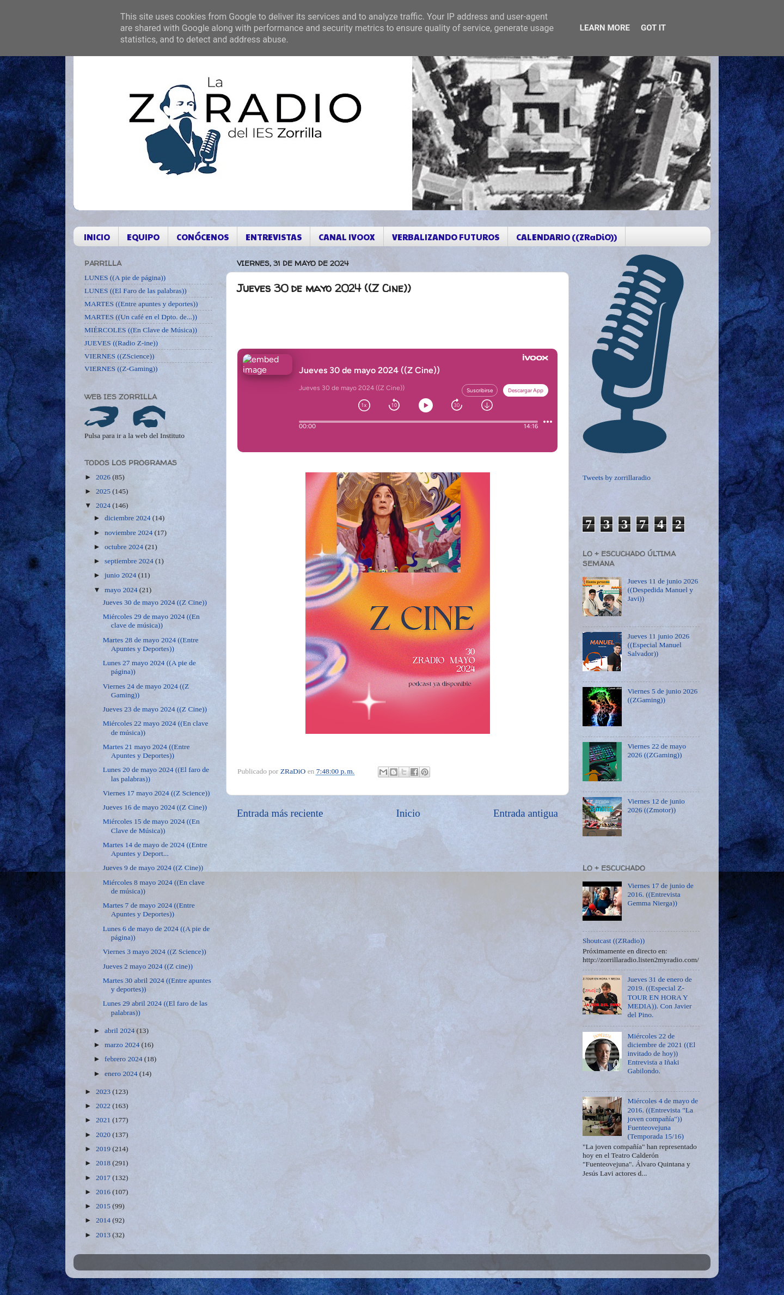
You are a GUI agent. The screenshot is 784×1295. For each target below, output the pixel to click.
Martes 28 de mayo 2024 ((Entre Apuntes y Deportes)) (151, 644)
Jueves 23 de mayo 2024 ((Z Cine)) (155, 709)
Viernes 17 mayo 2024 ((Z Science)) (156, 793)
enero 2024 (122, 1073)
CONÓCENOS (202, 236)
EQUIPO (143, 236)
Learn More (605, 28)
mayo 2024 (122, 590)
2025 (104, 491)
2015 (104, 1206)
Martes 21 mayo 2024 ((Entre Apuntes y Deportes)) (146, 751)
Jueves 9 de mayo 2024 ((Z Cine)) (153, 868)
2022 (104, 1106)
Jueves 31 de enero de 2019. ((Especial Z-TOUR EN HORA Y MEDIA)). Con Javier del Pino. (659, 997)
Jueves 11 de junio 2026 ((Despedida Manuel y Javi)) (662, 590)
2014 (104, 1220)
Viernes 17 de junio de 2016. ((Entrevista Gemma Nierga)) (660, 894)
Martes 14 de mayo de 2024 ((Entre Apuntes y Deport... (155, 849)
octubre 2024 (125, 547)
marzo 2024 (123, 1045)
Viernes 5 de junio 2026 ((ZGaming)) (662, 695)
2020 (104, 1134)
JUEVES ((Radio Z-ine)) (121, 343)
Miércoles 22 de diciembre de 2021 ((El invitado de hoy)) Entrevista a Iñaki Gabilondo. (661, 1053)
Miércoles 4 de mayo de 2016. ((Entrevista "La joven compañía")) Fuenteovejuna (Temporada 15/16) (662, 1118)
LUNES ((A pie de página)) (125, 277)
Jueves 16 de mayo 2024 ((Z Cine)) (155, 807)
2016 (104, 1192)
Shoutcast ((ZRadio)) (614, 941)
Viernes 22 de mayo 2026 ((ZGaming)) (656, 750)
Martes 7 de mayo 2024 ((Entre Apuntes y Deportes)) (149, 909)
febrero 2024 (124, 1059)
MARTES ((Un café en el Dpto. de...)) (140, 317)
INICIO (97, 236)
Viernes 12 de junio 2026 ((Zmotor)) (655, 805)
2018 (104, 1163)
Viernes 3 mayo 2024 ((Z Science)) (154, 951)
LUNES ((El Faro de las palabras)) (135, 291)
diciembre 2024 (128, 518)
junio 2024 (121, 575)
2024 (104, 505)
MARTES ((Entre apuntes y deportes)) (141, 304)
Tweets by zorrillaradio (617, 477)
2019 (104, 1149)
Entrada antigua (525, 813)
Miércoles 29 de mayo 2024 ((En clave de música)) (151, 620)
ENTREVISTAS (274, 236)
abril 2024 (121, 1030)
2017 (104, 1178)
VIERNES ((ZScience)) (119, 356)
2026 (104, 477)
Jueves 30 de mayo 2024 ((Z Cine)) (155, 602)
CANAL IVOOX (346, 236)
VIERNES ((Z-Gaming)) (121, 368)
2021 (104, 1120)
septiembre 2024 (130, 561)
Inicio (408, 813)
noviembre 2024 (129, 532)
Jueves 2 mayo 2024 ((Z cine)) (148, 966)
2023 (104, 1091)
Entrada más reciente (280, 813)
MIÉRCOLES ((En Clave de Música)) (140, 330)
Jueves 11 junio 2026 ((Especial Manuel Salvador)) (658, 645)
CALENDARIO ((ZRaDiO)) (566, 236)
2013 (104, 1235)
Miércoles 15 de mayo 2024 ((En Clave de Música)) (151, 825)
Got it (653, 28)
